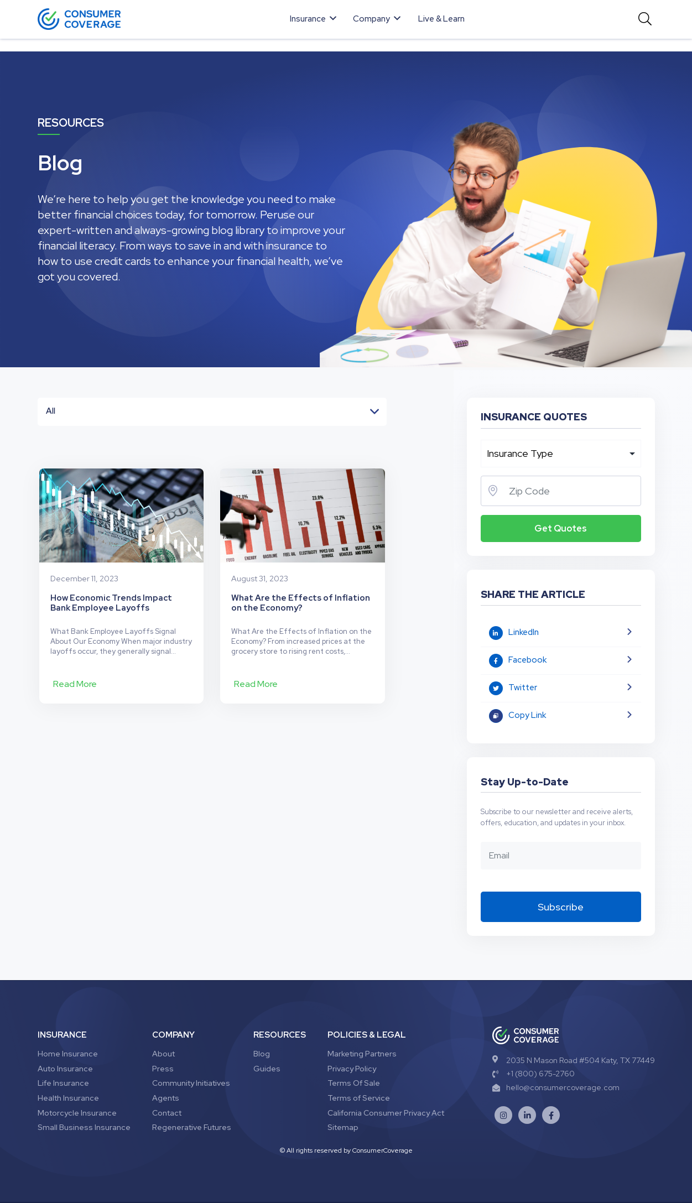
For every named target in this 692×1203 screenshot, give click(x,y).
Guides (266, 1069)
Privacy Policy (351, 1069)
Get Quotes (560, 528)
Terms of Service (358, 1098)
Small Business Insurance (84, 1127)
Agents (165, 1098)
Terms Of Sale (353, 1083)
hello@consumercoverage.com (556, 1087)
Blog (261, 1054)
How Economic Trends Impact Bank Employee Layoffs (111, 603)
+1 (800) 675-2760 (533, 1074)
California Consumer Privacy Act (385, 1113)
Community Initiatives (191, 1083)
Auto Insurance (65, 1069)
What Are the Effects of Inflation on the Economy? (300, 603)
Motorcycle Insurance (77, 1113)
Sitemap (342, 1127)
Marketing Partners (362, 1054)
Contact (166, 1113)
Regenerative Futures (191, 1127)
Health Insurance (68, 1098)
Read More (75, 684)
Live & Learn (441, 18)
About (163, 1054)
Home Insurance (68, 1054)
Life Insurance (63, 1083)
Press (163, 1069)
